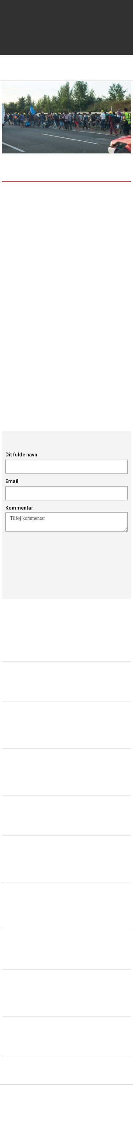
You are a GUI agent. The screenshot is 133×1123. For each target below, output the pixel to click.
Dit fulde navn (21, 454)
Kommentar (19, 508)
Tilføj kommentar (66, 522)
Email (11, 481)
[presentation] (59, 557)
